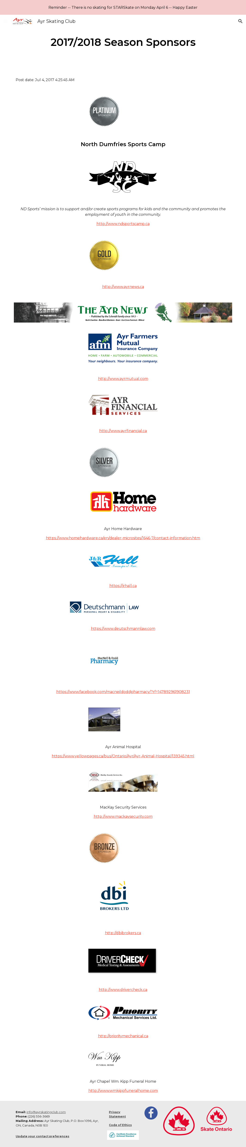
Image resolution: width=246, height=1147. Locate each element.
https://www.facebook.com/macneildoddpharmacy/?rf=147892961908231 (123, 692)
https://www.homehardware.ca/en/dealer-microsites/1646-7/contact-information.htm (123, 538)
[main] (123, 42)
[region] (123, 7)
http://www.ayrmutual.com (123, 378)
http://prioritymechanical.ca (123, 1036)
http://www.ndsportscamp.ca (123, 224)
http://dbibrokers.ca (123, 933)
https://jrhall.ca (123, 586)
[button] (5, 21)
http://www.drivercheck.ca (123, 989)
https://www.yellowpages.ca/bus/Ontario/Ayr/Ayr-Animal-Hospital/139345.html (123, 756)
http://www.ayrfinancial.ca (123, 431)
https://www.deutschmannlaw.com (123, 628)
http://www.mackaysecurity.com (123, 816)
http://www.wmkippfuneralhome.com (123, 1090)
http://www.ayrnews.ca (123, 287)
